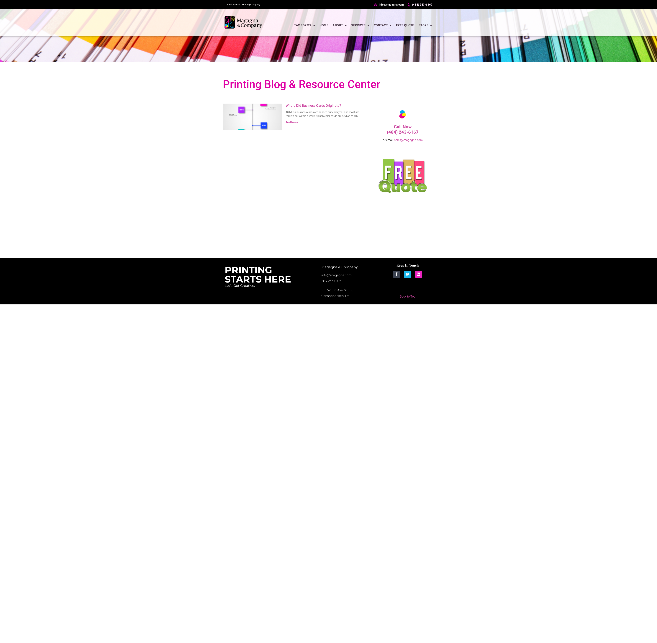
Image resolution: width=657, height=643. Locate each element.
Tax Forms (304, 25)
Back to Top (407, 296)
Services (360, 25)
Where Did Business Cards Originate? (313, 105)
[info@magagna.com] (375, 4)
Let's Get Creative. (240, 286)
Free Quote (405, 25)
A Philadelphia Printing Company (243, 4)
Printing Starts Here (258, 274)
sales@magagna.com (408, 140)
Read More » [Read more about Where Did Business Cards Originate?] (292, 122)
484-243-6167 (331, 281)
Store (425, 25)
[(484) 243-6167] (408, 4)
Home (324, 25)
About (340, 25)
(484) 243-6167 (422, 4)
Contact (383, 25)
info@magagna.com (391, 4)
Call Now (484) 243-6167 (403, 129)
